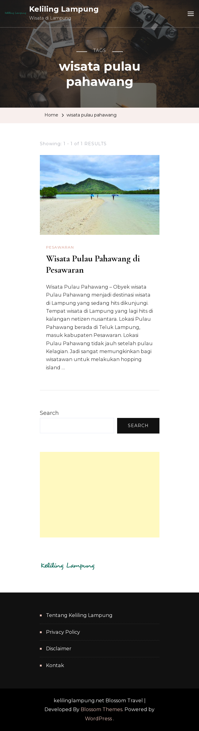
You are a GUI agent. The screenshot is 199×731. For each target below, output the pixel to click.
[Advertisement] (99, 494)
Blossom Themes (101, 709)
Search (49, 413)
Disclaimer (58, 649)
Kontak (55, 665)
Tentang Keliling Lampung (79, 615)
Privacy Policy (63, 632)
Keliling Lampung (64, 9)
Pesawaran (60, 247)
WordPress (98, 719)
